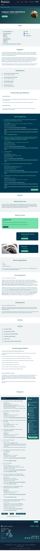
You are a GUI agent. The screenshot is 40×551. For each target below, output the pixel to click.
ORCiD (27, 31)
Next (22, 514)
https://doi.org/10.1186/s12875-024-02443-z (17, 146)
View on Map (5, 42)
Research (27, 1)
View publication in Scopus (12, 134)
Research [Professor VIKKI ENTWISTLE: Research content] (20, 195)
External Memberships (6, 105)
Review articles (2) (32, 432)
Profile (8, 7)
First (3, 514)
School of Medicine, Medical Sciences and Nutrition (12, 44)
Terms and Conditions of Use (8, 545)
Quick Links (32, 1)
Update (36, 522)
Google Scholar (28, 35)
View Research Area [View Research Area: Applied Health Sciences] (25, 239)
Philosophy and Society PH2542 (9, 336)
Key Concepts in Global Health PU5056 (11, 334)
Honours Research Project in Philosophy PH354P (12, 341)
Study (18, 1)
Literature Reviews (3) (33, 431)
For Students (31, 527)
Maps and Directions (4, 538)
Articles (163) (31, 425)
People (2, 4)
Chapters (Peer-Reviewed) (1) (32, 416)
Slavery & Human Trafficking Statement (30, 545)
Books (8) (31, 404)
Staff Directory (3, 539)
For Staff (36, 527)
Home (2, 7)
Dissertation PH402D (8, 329)
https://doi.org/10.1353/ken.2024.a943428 (16, 170)
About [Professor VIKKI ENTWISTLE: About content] (20, 25)
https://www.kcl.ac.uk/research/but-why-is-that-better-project (13, 284)
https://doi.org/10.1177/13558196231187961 (17, 182)
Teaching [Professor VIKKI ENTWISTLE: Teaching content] (20, 320)
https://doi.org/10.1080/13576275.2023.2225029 (17, 127)
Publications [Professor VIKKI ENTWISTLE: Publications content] (20, 392)
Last (24, 514)
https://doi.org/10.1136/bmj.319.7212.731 (16, 509)
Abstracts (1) (31, 424)
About (22, 1)
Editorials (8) (31, 428)
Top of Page (36, 542)
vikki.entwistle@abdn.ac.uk (8, 31)
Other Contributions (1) (33, 436)
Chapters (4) (31, 414)
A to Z (2, 537)
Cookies (23, 545)
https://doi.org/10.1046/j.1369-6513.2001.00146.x (17, 418)
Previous (6, 514)
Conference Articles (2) (33, 427)
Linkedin (27, 33)
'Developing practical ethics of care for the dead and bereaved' (20, 290)
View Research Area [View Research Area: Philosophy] (25, 251)
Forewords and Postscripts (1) (31, 418)
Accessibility (19, 545)
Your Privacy (15, 545)
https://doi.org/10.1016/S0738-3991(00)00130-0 (17, 470)
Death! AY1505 (6, 339)
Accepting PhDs (5, 16)
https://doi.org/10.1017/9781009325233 (16, 158)
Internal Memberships (6, 96)
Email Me (6, 227)
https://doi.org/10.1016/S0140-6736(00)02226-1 (17, 482)
